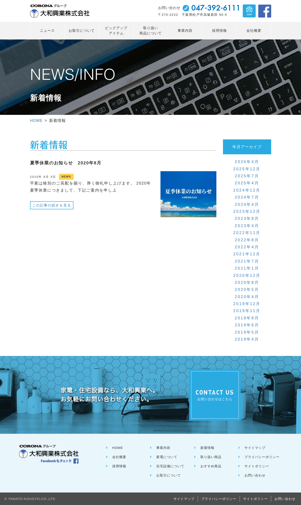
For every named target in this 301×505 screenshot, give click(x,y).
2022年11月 (247, 233)
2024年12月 (247, 190)
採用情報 (219, 30)
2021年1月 (247, 268)
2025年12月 (247, 169)
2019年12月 (247, 304)
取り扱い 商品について (150, 30)
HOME (36, 120)
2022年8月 (247, 240)
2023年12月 (247, 211)
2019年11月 (247, 311)
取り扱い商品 (210, 457)
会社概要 (253, 30)
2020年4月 (247, 297)
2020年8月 (247, 282)
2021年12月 (247, 254)
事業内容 (185, 30)
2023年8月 (247, 218)
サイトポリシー (256, 466)
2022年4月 (247, 247)
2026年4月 (247, 162)
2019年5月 (247, 332)
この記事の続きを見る (51, 205)
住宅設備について (170, 466)
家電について (166, 457)
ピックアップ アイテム (116, 30)
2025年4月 (247, 183)
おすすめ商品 (210, 466)
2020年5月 (247, 289)
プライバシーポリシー (262, 457)
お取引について (82, 30)
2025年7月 (247, 176)
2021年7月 (247, 261)
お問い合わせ (254, 475)
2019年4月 (247, 339)
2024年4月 (247, 204)
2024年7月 (247, 197)
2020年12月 (247, 275)
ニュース (47, 30)
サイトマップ (254, 448)
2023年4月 (247, 226)
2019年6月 (247, 325)
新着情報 (207, 448)
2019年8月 (247, 318)
